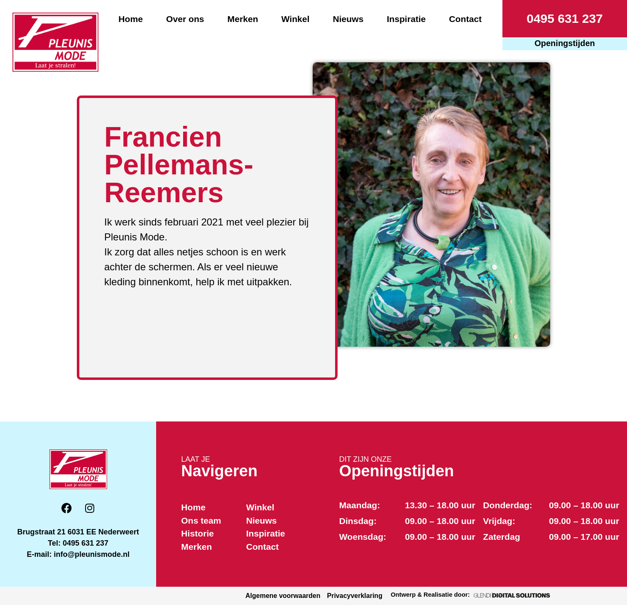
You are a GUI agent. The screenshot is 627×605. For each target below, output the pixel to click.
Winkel (296, 19)
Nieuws (348, 19)
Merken (243, 19)
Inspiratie (406, 19)
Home (130, 19)
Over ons (185, 19)
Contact (465, 19)
